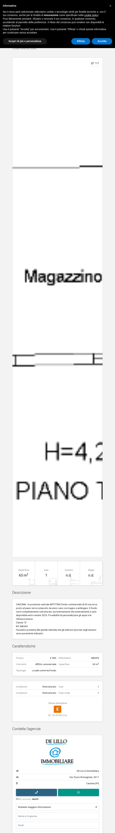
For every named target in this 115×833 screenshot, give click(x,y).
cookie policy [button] (91, 15)
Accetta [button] (101, 41)
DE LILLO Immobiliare (88, 770)
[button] (110, 6)
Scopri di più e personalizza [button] (25, 41)
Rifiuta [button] (81, 41)
